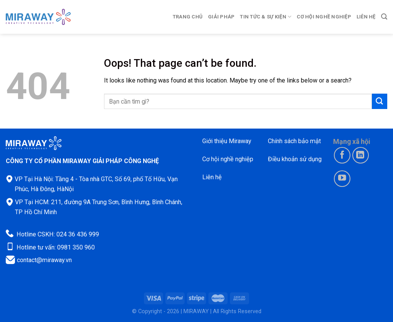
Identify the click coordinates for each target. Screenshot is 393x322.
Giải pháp (221, 17)
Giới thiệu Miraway (226, 141)
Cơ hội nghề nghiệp (324, 17)
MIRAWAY (196, 311)
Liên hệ (366, 17)
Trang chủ (188, 17)
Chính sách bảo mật (294, 141)
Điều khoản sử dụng (295, 159)
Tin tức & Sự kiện (265, 16)
